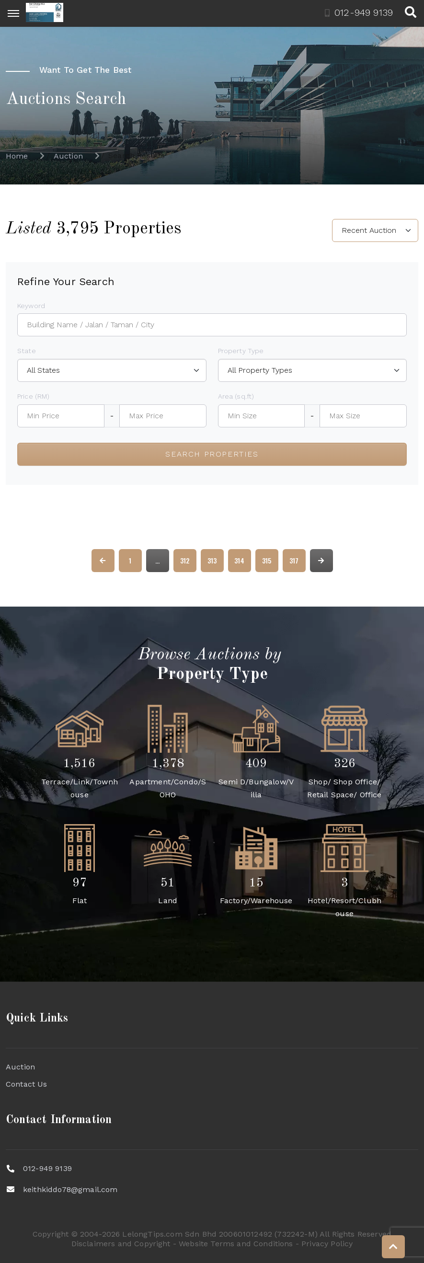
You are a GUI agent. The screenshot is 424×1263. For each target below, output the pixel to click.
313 (212, 560)
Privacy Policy (327, 1243)
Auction (20, 1066)
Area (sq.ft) (236, 396)
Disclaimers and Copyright (121, 1243)
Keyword (31, 306)
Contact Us (26, 1084)
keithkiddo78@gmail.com (70, 1189)
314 (239, 560)
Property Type (241, 351)
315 (266, 560)
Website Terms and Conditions (236, 1243)
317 (293, 560)
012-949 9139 (47, 1168)
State (26, 351)
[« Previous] (103, 560)
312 (184, 560)
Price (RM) (33, 396)
